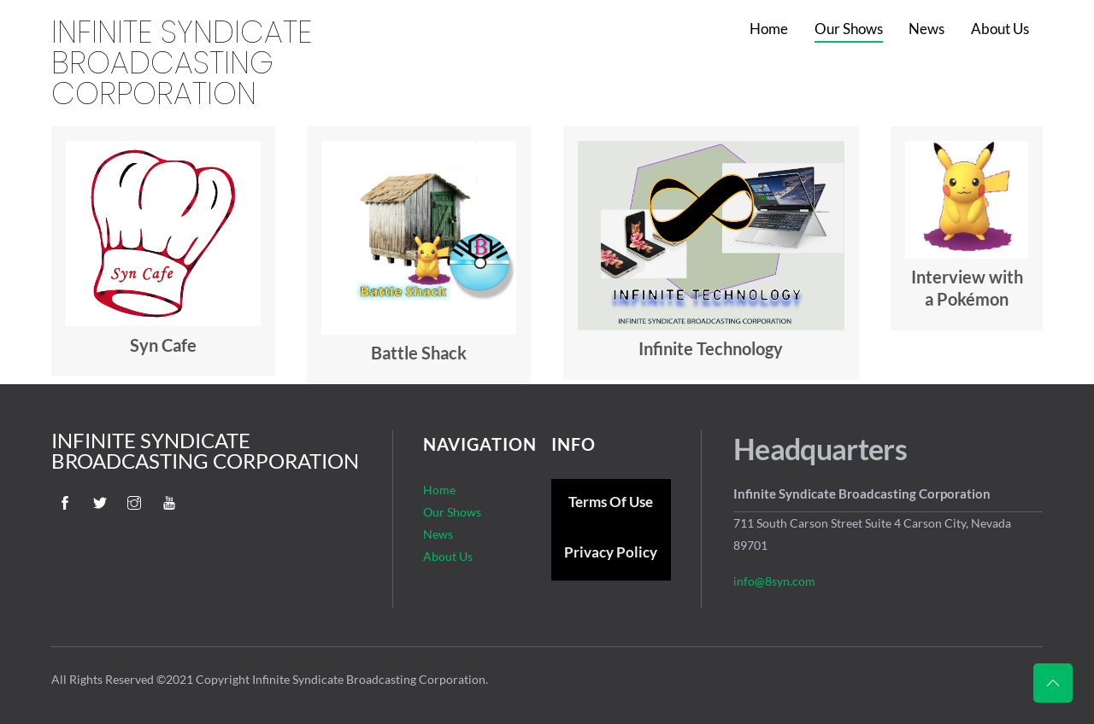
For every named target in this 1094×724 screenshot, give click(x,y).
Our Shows (849, 29)
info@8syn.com (774, 581)
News (926, 29)
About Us (1000, 29)
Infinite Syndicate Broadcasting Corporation (181, 62)
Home (769, 29)
